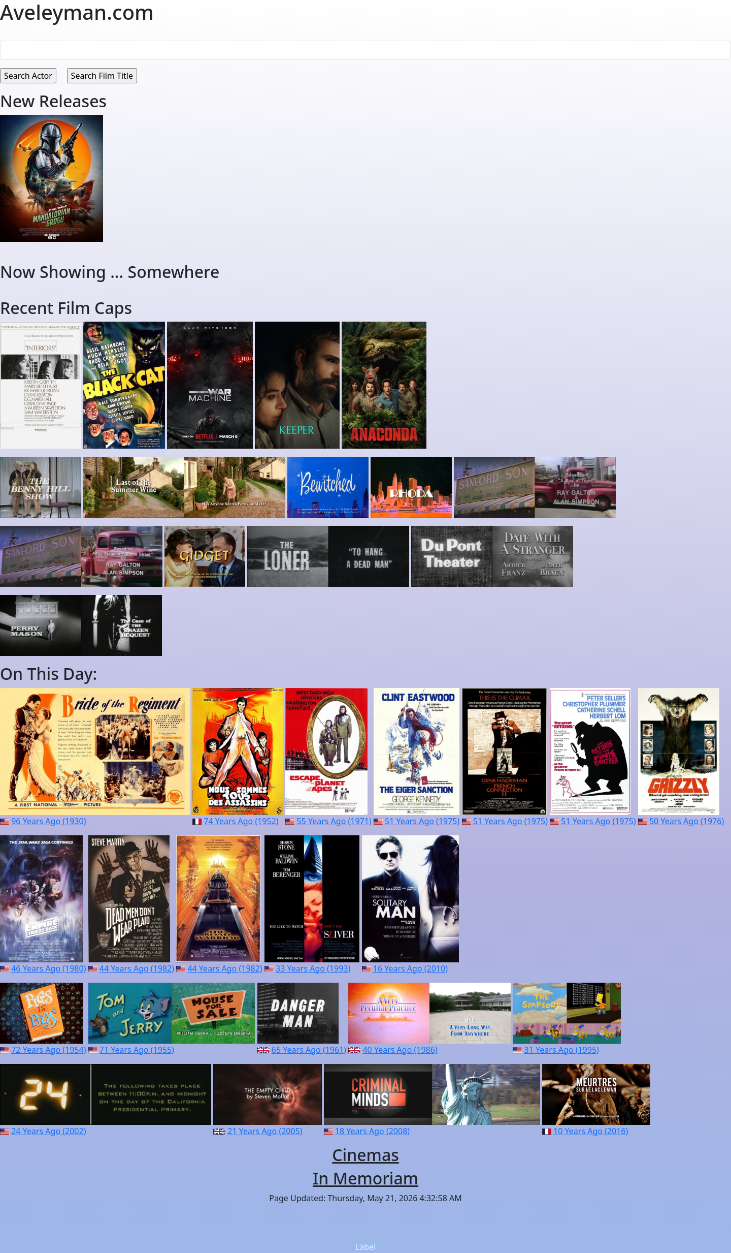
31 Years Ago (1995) (561, 1049)
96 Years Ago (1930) (48, 821)
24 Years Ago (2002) (48, 1131)
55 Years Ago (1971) (333, 821)
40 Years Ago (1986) (399, 1049)
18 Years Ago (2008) (372, 1131)
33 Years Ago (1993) (313, 968)
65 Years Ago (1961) (309, 1049)
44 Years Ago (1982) (136, 968)
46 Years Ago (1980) (48, 968)
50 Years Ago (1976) (686, 821)
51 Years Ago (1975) (422, 821)
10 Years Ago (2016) (590, 1131)
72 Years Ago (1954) (48, 1049)
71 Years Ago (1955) (136, 1049)
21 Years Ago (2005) (264, 1131)
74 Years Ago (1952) (241, 821)
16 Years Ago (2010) (410, 968)
